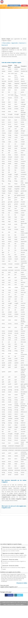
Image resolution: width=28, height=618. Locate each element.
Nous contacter (11, 604)
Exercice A (22, 43)
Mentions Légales (20, 604)
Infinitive (5, 66)
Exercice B (5, 45)
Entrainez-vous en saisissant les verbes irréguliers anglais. (15, 567)
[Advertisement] (13, 23)
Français (24, 66)
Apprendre (15, 43)
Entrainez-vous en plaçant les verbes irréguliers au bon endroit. (15, 561)
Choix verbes (6, 43)
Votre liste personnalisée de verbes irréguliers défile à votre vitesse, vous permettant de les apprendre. (15, 555)
